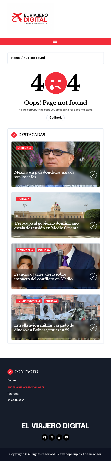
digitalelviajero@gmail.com (25, 387)
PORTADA (23, 199)
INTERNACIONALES (29, 301)
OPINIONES (25, 148)
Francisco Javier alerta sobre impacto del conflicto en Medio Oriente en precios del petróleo (43, 279)
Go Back (55, 117)
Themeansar (92, 454)
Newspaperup (67, 454)
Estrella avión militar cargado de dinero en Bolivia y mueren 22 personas (44, 330)
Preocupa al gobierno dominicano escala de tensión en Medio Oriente (46, 225)
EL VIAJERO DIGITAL (55, 426)
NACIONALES (26, 250)
